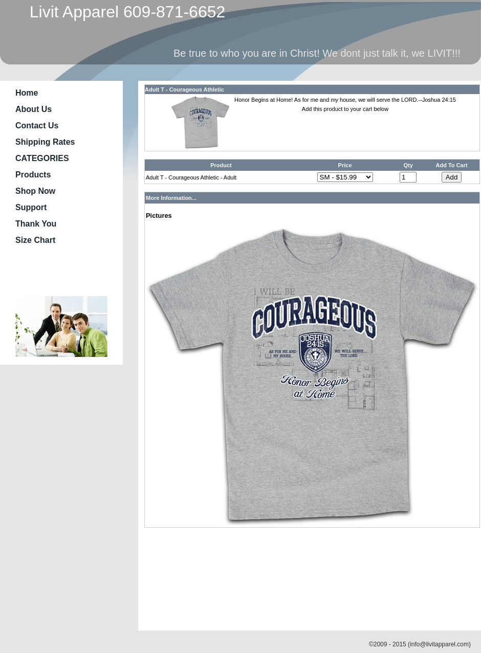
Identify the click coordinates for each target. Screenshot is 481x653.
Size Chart (35, 240)
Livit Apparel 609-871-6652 (122, 12)
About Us (33, 109)
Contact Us (36, 125)
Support (31, 207)
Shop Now (35, 191)
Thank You (35, 223)
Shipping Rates (45, 142)
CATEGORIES (42, 158)
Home (26, 92)
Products (33, 174)
